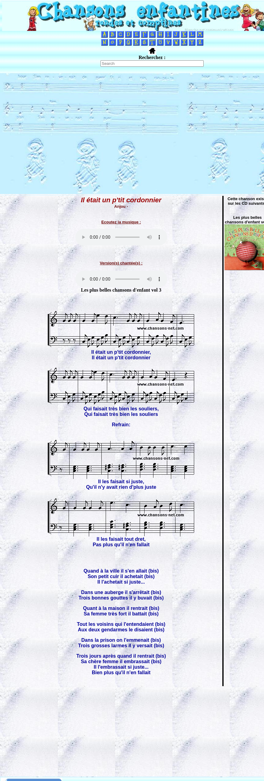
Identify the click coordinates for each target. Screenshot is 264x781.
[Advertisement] (57, 133)
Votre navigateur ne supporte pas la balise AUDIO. (121, 237)
